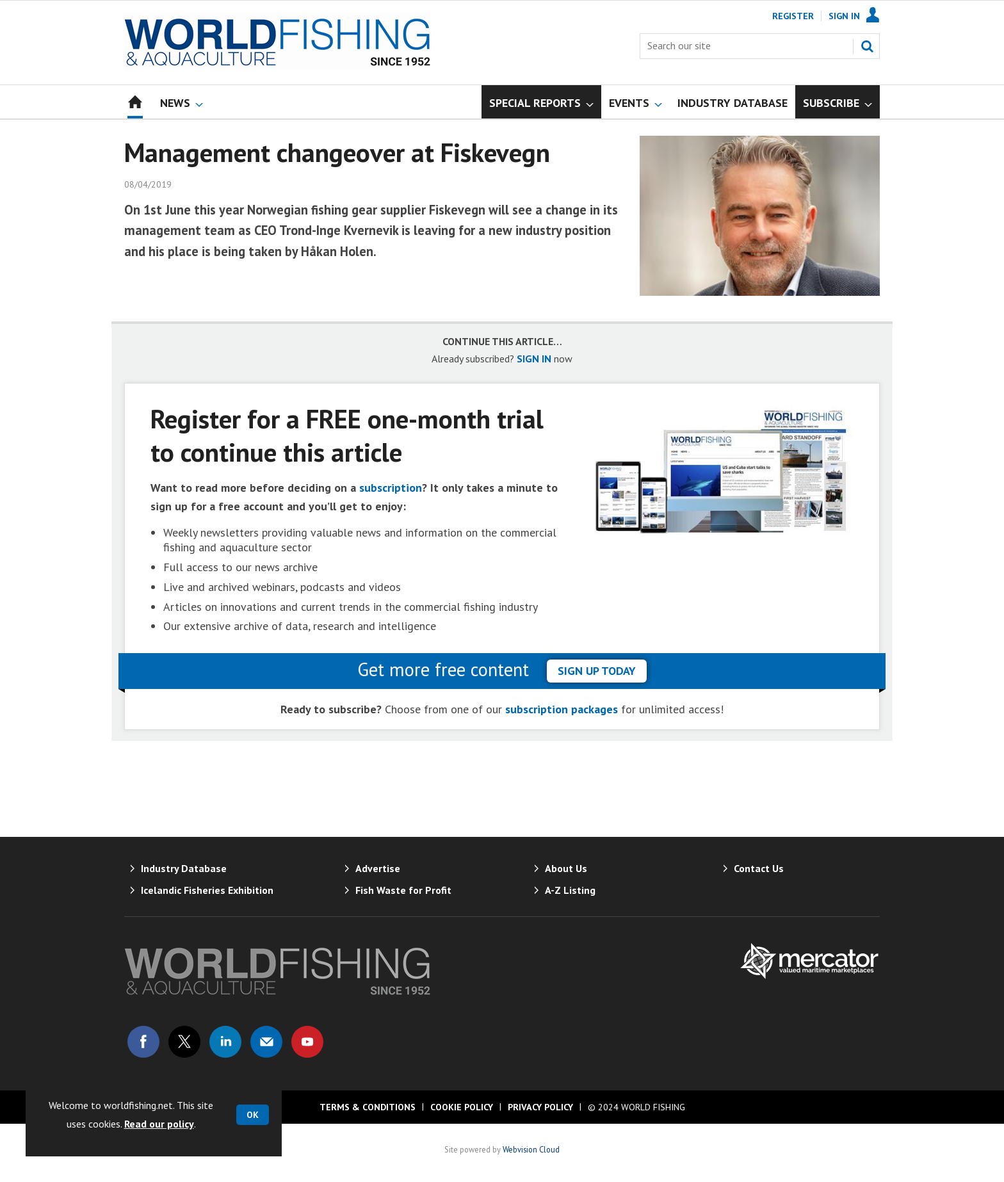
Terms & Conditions (368, 1107)
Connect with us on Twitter (184, 1041)
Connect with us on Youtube (307, 1041)
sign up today (597, 670)
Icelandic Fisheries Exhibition (207, 890)
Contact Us (759, 868)
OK (253, 1115)
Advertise (377, 868)
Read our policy (159, 1123)
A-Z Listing (570, 890)
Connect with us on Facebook (143, 1041)
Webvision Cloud (531, 1149)
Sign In (844, 16)
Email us (266, 1041)
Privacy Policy (540, 1107)
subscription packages (561, 709)
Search (867, 46)
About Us (566, 868)
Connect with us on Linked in (225, 1041)
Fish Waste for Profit (403, 890)
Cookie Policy (461, 1107)
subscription (390, 487)
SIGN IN (534, 358)
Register (793, 16)
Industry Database (184, 868)
